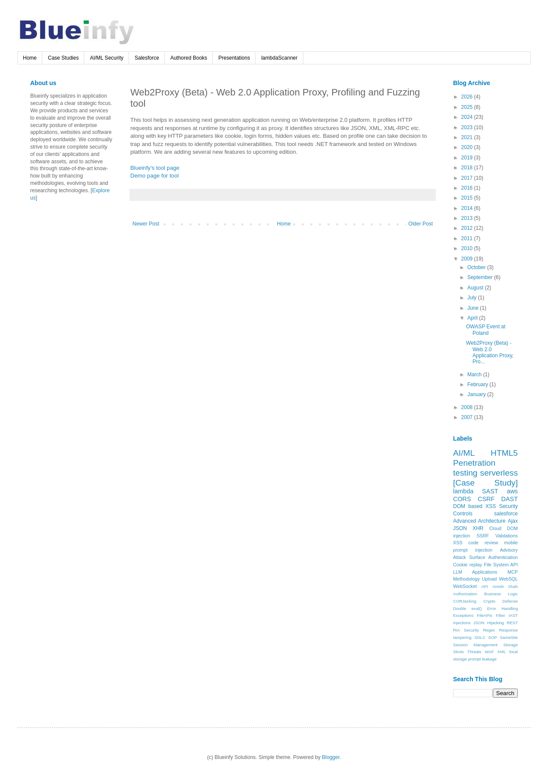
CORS (462, 498)
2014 (467, 208)
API (484, 586)
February (478, 384)
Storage (510, 644)
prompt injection (472, 550)
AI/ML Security (106, 58)
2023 (467, 127)
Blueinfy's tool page (155, 168)
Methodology (466, 578)
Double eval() (467, 608)
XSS (458, 542)
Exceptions (463, 615)
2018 (467, 168)
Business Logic (501, 593)
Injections (462, 622)
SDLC (479, 637)
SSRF (482, 535)
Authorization (465, 593)
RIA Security (466, 630)
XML (502, 651)
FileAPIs (484, 615)
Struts (458, 651)
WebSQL (508, 578)
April (473, 318)
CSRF (486, 498)
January (477, 394)
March (475, 375)
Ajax (513, 521)
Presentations (234, 58)
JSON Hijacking (488, 622)
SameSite (509, 637)
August (476, 288)
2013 (467, 218)
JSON (460, 528)
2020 (467, 147)
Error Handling (502, 608)
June (473, 308)
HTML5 (504, 452)
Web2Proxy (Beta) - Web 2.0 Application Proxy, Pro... (489, 352)
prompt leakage (482, 659)
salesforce (506, 514)
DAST (509, 498)
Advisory (509, 550)
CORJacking (464, 601)
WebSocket (465, 586)
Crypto (489, 601)
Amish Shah (505, 586)
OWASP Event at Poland (485, 330)
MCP (512, 572)
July (472, 298)
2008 (467, 407)
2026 (467, 97)
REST (512, 622)
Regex (489, 630)
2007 (467, 417)
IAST (513, 615)
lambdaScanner (279, 58)
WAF (489, 651)
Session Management (475, 644)
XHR (477, 528)
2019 (467, 158)
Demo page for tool (154, 175)
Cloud (495, 528)
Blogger (331, 757)
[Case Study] (485, 482)
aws (512, 491)
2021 (467, 137)
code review (483, 542)
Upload (489, 578)
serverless (499, 472)
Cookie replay (467, 564)
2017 (467, 178)
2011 (467, 238)
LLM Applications (475, 572)
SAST (490, 491)
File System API (501, 564)
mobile (511, 542)
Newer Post (145, 224)
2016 (467, 188)
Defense (510, 601)
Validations (506, 535)
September (480, 277)
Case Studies (63, 58)
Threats (474, 651)
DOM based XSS (474, 506)
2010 (467, 248)
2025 (467, 107)
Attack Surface (469, 557)
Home (30, 58)
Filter (500, 615)
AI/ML (464, 452)
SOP (492, 637)
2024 (467, 117)
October (477, 267)
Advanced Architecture (479, 521)
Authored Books (188, 58)
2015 (467, 198)
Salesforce (147, 58)
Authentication (503, 557)
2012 (467, 228)
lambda (463, 491)
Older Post (420, 224)
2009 (467, 259)
